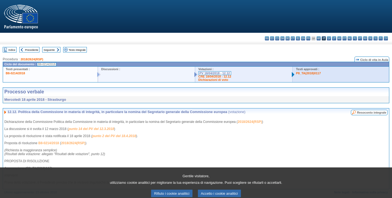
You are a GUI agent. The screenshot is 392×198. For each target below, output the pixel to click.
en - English (303, 38)
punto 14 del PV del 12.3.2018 (91, 129)
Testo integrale (77, 49)
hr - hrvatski (319, 38)
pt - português (360, 38)
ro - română (365, 38)
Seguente (49, 49)
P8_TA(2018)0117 (308, 73)
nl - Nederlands (350, 38)
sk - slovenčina (370, 38)
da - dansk (282, 38)
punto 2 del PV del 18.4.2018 (114, 136)
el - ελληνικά (298, 38)
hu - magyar (339, 38)
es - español (272, 38)
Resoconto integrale (371, 112)
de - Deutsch (288, 38)
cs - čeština (277, 38)
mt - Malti (344, 38)
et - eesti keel (293, 38)
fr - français (308, 38)
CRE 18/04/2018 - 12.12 (214, 76)
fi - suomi (381, 38)
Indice (12, 49)
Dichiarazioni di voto (213, 79)
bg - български (267, 38)
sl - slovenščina (375, 38)
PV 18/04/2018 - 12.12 (215, 73)
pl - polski (355, 38)
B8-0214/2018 (15, 73)
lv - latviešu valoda (329, 38)
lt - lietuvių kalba (334, 38)
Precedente (31, 49)
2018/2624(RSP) (31, 59)
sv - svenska (386, 38)
